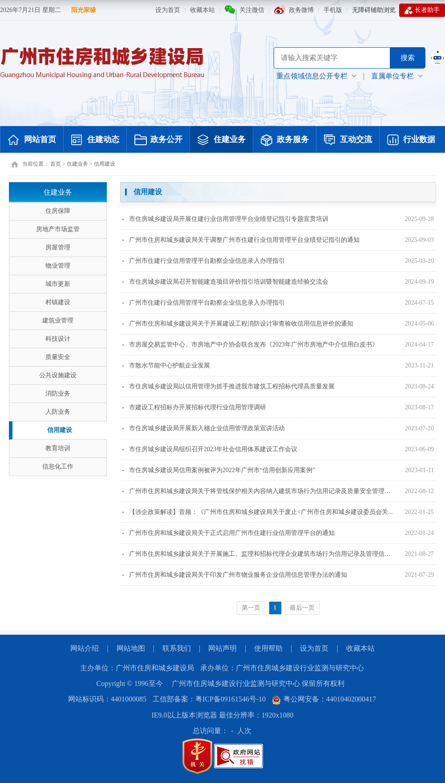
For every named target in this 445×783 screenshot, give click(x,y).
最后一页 (302, 607)
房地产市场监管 (58, 229)
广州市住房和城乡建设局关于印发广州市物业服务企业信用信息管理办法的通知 (234, 574)
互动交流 (348, 140)
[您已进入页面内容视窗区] (278, 401)
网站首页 (32, 140)
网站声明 (222, 648)
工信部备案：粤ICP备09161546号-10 (209, 699)
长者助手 (422, 10)
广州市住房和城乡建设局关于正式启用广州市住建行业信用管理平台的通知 (228, 533)
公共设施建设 (58, 375)
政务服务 (285, 140)
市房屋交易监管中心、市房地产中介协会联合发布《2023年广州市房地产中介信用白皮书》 (250, 344)
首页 (55, 164)
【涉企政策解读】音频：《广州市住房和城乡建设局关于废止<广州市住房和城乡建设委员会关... (257, 512)
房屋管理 (57, 247)
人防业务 (57, 411)
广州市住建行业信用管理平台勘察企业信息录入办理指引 (203, 260)
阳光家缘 (83, 10)
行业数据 (411, 140)
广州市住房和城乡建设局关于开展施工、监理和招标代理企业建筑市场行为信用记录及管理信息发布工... (258, 554)
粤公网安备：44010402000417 (324, 699)
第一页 (251, 607)
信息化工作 (57, 466)
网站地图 (131, 648)
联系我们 (176, 648)
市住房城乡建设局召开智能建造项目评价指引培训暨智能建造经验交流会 (225, 281)
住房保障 (57, 211)
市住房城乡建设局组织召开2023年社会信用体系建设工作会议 (209, 449)
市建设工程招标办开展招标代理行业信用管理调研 (194, 407)
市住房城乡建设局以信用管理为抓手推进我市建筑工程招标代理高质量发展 (228, 386)
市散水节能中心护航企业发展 (166, 365)
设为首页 (167, 10)
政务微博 (301, 10)
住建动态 (95, 140)
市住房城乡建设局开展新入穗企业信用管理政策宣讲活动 (203, 428)
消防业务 (57, 393)
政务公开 (158, 140)
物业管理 (57, 265)
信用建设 (104, 164)
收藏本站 (202, 10)
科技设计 (57, 338)
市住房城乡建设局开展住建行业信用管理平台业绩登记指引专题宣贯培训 (225, 219)
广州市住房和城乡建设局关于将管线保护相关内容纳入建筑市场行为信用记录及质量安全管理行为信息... (258, 491)
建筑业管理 (57, 320)
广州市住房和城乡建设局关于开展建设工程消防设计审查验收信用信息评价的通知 (237, 323)
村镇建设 (57, 302)
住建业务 (222, 140)
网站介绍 (84, 648)
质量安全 (57, 357)
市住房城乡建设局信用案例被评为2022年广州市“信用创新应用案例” (218, 470)
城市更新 (57, 284)
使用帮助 (268, 648)
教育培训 (57, 448)
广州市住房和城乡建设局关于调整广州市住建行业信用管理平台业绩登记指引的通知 (241, 240)
